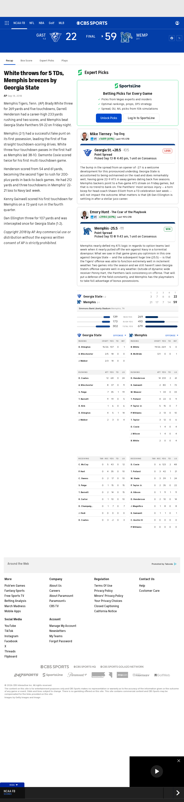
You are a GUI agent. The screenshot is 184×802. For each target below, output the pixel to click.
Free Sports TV (14, 596)
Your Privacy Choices (108, 601)
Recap (9, 60)
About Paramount (61, 596)
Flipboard (11, 656)
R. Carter (83, 499)
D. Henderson (138, 378)
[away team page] (56, 37)
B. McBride (136, 354)
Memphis (141, 335)
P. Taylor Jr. (136, 406)
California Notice (105, 611)
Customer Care (149, 591)
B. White (135, 347)
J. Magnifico (137, 506)
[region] (157, 771)
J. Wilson (135, 433)
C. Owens (83, 478)
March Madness (15, 606)
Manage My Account (62, 626)
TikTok (9, 631)
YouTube (10, 626)
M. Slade (135, 478)
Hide (14, 785)
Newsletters (57, 631)
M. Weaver (136, 392)
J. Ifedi (81, 513)
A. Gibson (135, 492)
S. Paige (82, 392)
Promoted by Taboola (164, 564)
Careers (54, 591)
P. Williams (136, 413)
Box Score (26, 60)
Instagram (11, 636)
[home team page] (127, 37)
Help (142, 586)
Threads (10, 651)
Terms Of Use (103, 586)
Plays (65, 60)
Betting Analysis (15, 601)
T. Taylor (135, 419)
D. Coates (83, 378)
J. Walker (83, 361)
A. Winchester (85, 354)
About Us (55, 586)
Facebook (11, 641)
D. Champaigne (86, 506)
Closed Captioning (106, 606)
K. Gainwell (136, 385)
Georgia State (92, 335)
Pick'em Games (15, 586)
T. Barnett (83, 399)
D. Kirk (81, 406)
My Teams (56, 636)
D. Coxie (135, 426)
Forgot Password (60, 641)
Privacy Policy (103, 591)
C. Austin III (137, 520)
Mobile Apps (13, 611)
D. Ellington (84, 347)
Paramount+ (57, 601)
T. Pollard (135, 399)
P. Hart (81, 471)
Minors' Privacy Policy (108, 596)
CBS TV (54, 606)
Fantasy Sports (15, 591)
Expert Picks (47, 60)
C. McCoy (83, 464)
